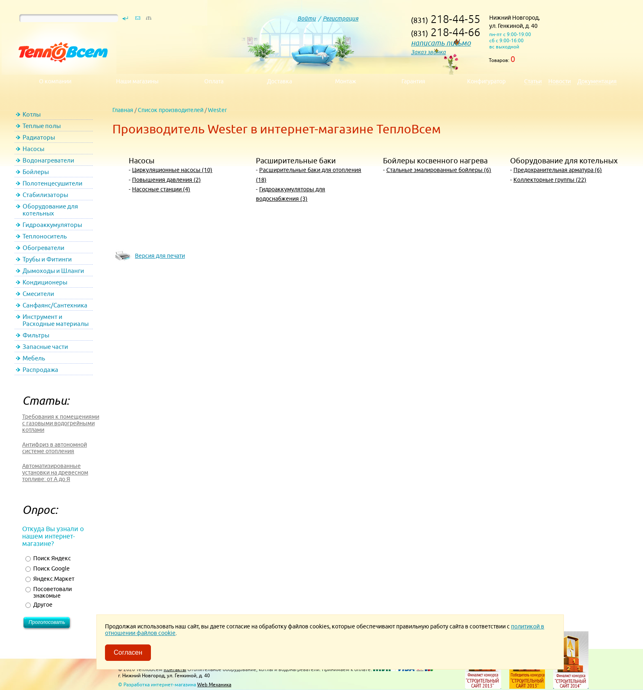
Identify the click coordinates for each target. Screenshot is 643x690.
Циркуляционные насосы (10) (172, 170)
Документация (597, 81)
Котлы (32, 114)
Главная (122, 110)
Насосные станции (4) (161, 189)
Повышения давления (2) (166, 180)
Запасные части (45, 346)
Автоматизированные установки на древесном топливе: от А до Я (55, 472)
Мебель (34, 358)
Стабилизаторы (45, 194)
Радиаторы (39, 137)
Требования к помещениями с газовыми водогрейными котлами (60, 423)
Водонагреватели (48, 160)
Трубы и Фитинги (47, 259)
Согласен (128, 652)
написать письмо (441, 43)
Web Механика (214, 684)
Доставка (279, 81)
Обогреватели (43, 247)
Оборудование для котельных (50, 210)
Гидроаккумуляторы (52, 224)
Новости (559, 81)
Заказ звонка (428, 52)
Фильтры (36, 335)
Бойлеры (36, 171)
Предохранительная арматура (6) (557, 170)
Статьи (533, 81)
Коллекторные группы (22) (549, 180)
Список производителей (170, 110)
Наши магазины (137, 81)
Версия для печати (160, 255)
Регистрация (340, 18)
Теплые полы (42, 125)
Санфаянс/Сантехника (55, 305)
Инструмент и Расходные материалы (56, 320)
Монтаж (345, 81)
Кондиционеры (45, 282)
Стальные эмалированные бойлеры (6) (438, 170)
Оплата (213, 81)
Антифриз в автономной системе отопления (54, 447)
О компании (55, 81)
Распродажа (40, 369)
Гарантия (413, 81)
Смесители (38, 293)
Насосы (33, 148)
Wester (217, 110)
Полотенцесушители (52, 183)
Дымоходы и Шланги (53, 270)
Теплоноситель (45, 236)
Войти (306, 18)
